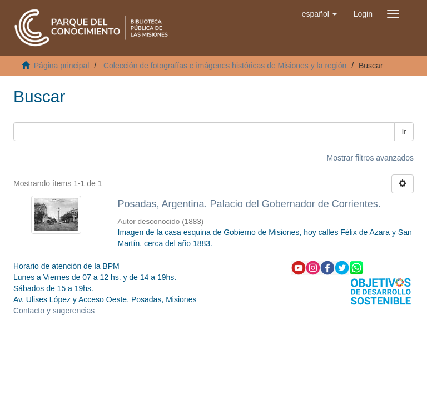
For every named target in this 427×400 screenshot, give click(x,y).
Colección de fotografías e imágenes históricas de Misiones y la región (224, 65)
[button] (319, 14)
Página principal (62, 65)
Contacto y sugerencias (54, 310)
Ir (403, 131)
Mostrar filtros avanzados (370, 157)
